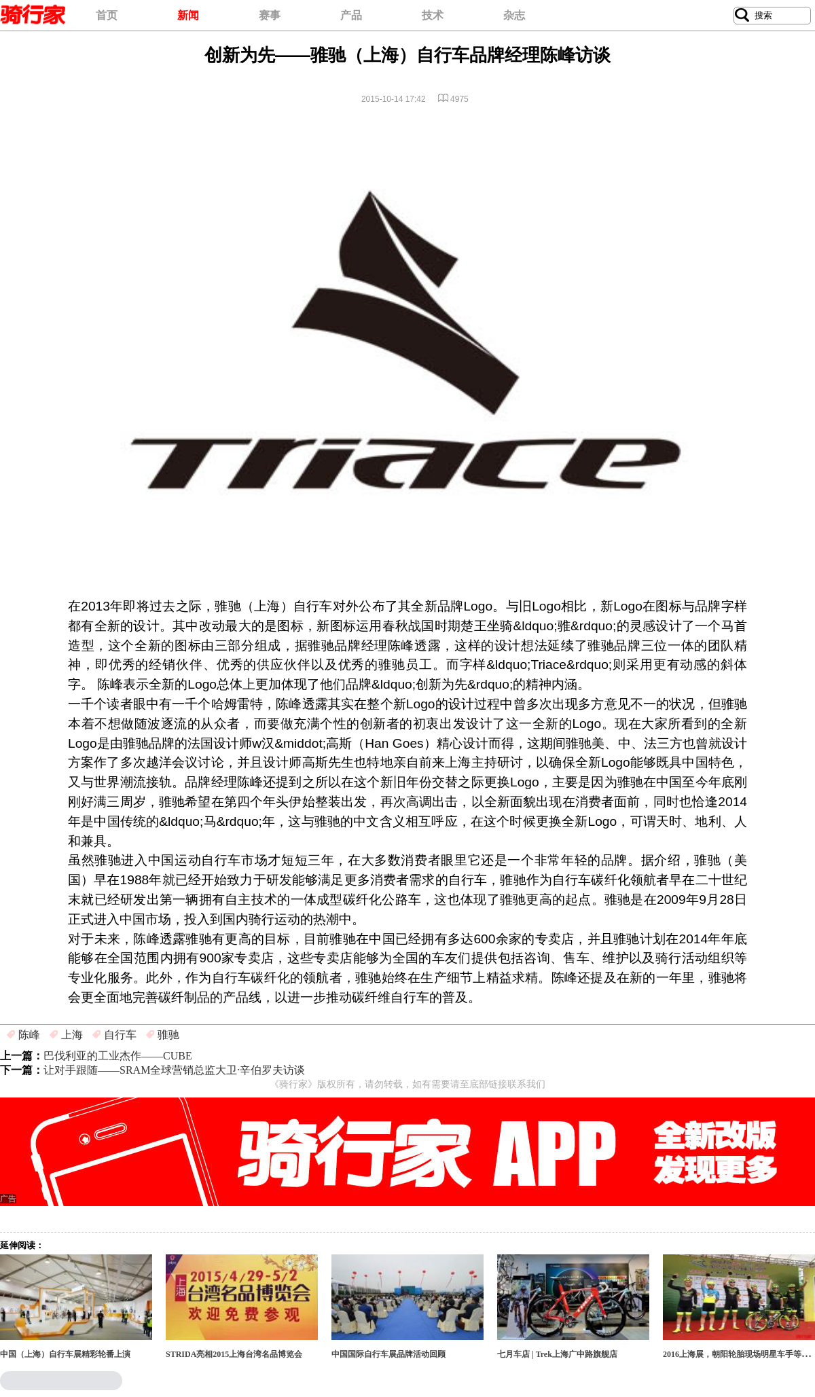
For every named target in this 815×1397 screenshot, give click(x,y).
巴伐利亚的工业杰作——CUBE (117, 1056)
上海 (72, 1034)
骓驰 (168, 1034)
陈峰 (29, 1034)
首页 (106, 15)
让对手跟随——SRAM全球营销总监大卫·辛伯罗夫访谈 (174, 1070)
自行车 (120, 1034)
